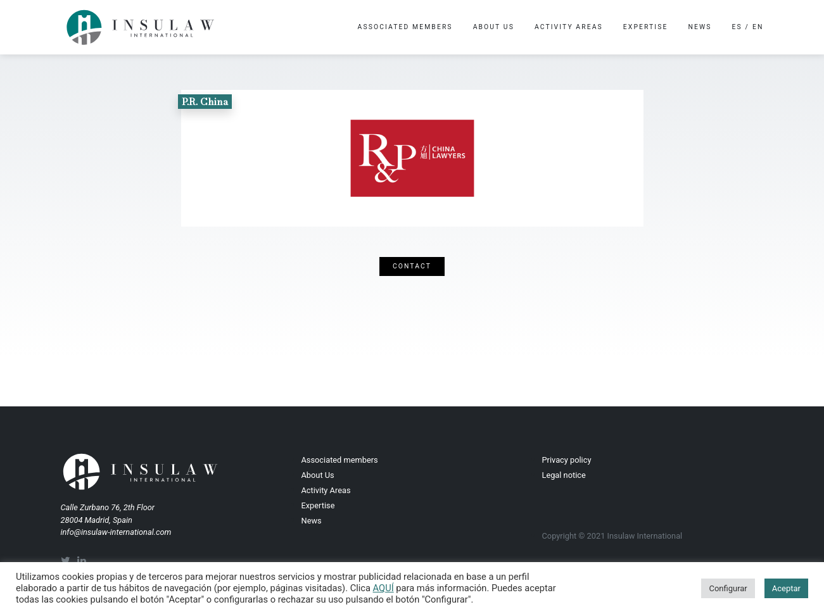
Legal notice (564, 475)
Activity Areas (569, 27)
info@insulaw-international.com (116, 532)
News (700, 27)
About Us (493, 27)
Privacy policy (567, 460)
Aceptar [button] (786, 588)
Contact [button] (412, 266)
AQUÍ (383, 588)
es (737, 27)
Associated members (405, 27)
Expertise (645, 27)
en (757, 27)
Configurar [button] (728, 588)
